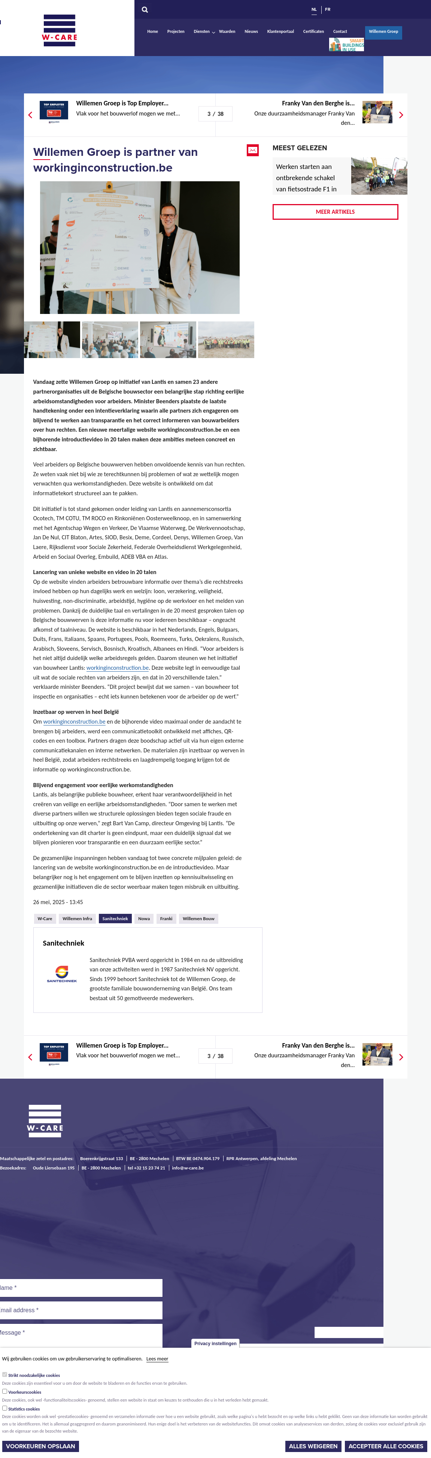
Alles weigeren (313, 1446)
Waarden (227, 31)
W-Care (65, 30)
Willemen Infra (77, 918)
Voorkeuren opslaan (40, 1446)
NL (314, 9)
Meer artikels (335, 211)
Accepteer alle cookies (386, 1446)
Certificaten (313, 31)
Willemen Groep (383, 31)
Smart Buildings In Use (346, 44)
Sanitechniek (117, 917)
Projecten (176, 31)
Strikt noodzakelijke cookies (34, 1375)
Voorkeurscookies (24, 1392)
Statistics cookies (24, 1409)
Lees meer (157, 1359)
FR (327, 9)
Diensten (202, 31)
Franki (166, 918)
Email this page (253, 150)
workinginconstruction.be (117, 667)
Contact (340, 31)
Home (153, 31)
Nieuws (251, 31)
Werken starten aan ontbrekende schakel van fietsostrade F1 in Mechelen (306, 183)
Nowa (144, 918)
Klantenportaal (280, 31)
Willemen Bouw (199, 918)
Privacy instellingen (215, 1343)
